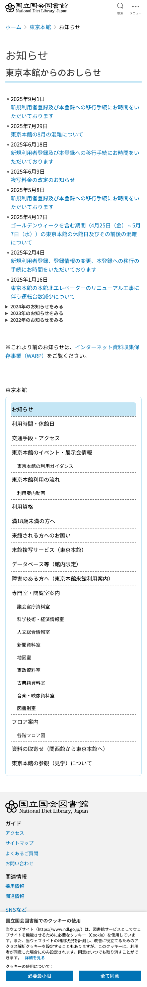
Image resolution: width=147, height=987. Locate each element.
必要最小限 (39, 975)
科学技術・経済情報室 (40, 619)
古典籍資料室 (31, 682)
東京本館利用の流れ (36, 479)
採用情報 (14, 886)
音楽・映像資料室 (36, 695)
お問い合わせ (19, 863)
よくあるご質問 (21, 853)
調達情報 (14, 896)
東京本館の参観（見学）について (52, 763)
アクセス (14, 832)
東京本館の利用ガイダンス (45, 466)
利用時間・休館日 (33, 423)
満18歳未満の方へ (33, 521)
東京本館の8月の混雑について (47, 134)
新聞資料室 (29, 644)
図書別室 (26, 708)
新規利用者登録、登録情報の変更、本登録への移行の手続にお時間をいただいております (75, 265)
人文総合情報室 (33, 631)
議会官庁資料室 (33, 606)
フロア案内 (25, 721)
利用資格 (22, 506)
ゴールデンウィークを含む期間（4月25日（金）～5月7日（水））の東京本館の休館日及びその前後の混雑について (76, 233)
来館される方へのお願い (41, 535)
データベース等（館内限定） (46, 564)
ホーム (13, 27)
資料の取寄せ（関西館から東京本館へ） (60, 749)
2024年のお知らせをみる (36, 306)
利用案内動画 (31, 493)
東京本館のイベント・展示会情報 (52, 452)
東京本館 (40, 27)
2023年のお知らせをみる (36, 313)
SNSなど (16, 909)
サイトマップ (19, 843)
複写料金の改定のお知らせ (43, 180)
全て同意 (109, 975)
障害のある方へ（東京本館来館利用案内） (63, 578)
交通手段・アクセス (36, 438)
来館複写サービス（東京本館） (49, 550)
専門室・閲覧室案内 (36, 593)
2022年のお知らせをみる (36, 320)
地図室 (24, 657)
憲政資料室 (29, 670)
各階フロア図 (31, 735)
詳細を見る (35, 957)
